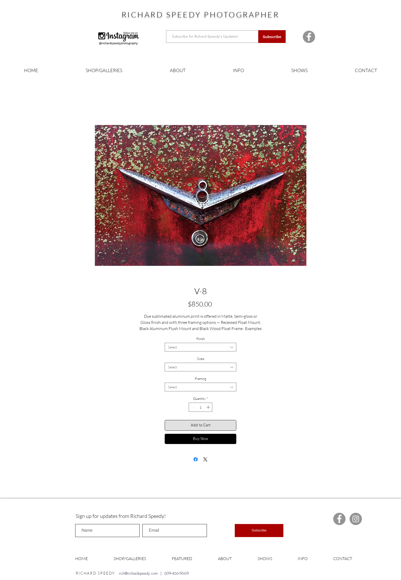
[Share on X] (205, 459)
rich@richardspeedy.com (138, 573)
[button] (104, 70)
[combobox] (200, 347)
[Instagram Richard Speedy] (356, 519)
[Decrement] (193, 407)
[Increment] (209, 407)
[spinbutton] (201, 407)
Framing (200, 379)
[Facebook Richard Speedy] (309, 37)
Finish (200, 339)
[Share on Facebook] (196, 459)
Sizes (200, 359)
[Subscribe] (272, 36)
